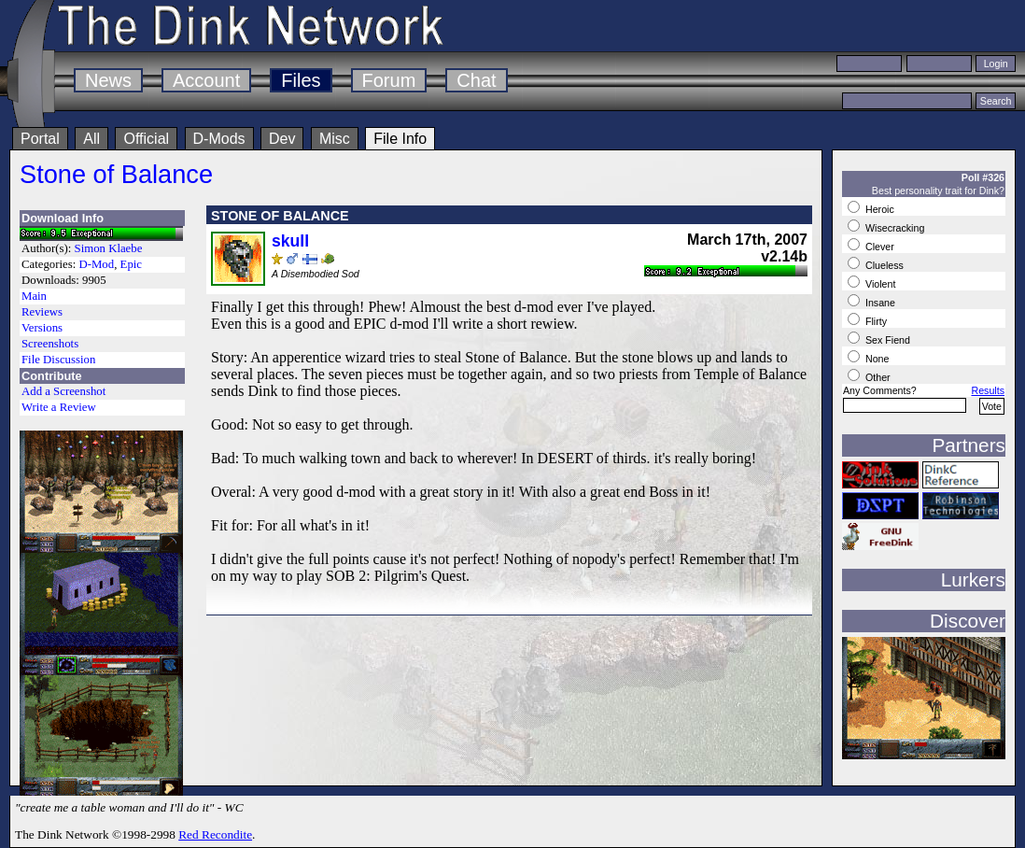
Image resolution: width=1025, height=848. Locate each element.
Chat (476, 80)
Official (146, 139)
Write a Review (58, 407)
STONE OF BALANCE (280, 215)
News (108, 80)
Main (34, 296)
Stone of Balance (116, 174)
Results (987, 390)
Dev (282, 139)
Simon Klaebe (109, 248)
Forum (389, 80)
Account (206, 80)
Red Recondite (215, 834)
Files (300, 80)
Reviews (42, 311)
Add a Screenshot (63, 391)
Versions (42, 327)
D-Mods (219, 139)
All (91, 139)
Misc (334, 139)
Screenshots (49, 343)
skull (290, 241)
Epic (131, 264)
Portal (40, 139)
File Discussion (58, 359)
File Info (400, 139)
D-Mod (96, 264)
